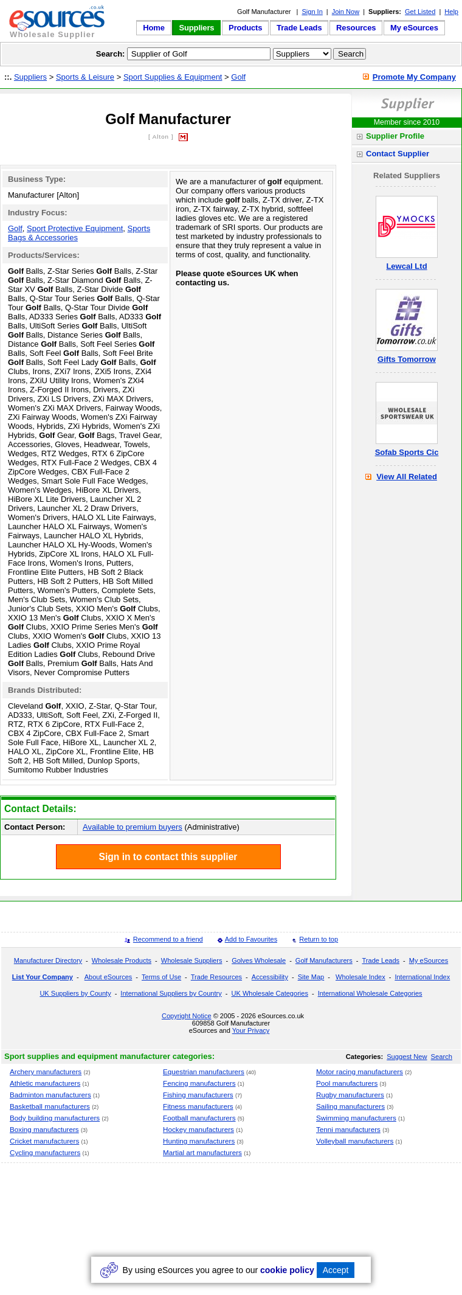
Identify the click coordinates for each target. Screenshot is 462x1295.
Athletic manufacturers (45, 1083)
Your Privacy (251, 1030)
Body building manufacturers (55, 1118)
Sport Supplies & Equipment (172, 77)
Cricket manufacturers (44, 1141)
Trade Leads (299, 27)
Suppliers (196, 27)
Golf (238, 77)
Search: (110, 53)
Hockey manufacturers (198, 1129)
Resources (356, 27)
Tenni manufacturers (348, 1129)
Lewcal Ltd (406, 266)
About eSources (108, 977)
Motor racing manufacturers (359, 1071)
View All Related (406, 476)
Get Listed (420, 11)
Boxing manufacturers (44, 1129)
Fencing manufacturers (199, 1083)
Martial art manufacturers (202, 1152)
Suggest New (407, 1056)
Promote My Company (414, 77)
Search (441, 1056)
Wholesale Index (360, 977)
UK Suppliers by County (75, 993)
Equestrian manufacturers (203, 1071)
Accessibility (270, 977)
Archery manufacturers (45, 1071)
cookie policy (287, 1270)
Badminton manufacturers (50, 1095)
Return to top (318, 939)
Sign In (312, 11)
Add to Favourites (251, 939)
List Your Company (42, 977)
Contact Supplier (397, 153)
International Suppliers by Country (170, 993)
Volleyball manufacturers (354, 1141)
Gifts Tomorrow (407, 359)
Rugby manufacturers (350, 1095)
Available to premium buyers (132, 827)
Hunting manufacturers (199, 1141)
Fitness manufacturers (198, 1106)
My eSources (414, 27)
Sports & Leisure (85, 77)
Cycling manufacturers (45, 1152)
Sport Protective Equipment (75, 228)
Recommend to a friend (168, 939)
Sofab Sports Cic (407, 452)
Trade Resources (216, 977)
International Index (422, 977)
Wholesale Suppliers (191, 960)
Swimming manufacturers (356, 1118)
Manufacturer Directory (48, 960)
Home (154, 27)
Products (245, 27)
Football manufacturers (199, 1118)
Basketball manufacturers (50, 1106)
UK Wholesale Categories (269, 993)
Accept (336, 1270)
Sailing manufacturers (350, 1106)
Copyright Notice (187, 1015)
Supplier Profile (395, 136)
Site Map (311, 977)
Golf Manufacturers (324, 960)
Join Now (345, 11)
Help (451, 11)
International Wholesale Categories (370, 993)
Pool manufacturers (347, 1083)
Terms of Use (161, 977)
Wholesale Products (121, 960)
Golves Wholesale (259, 960)
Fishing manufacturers (198, 1095)
